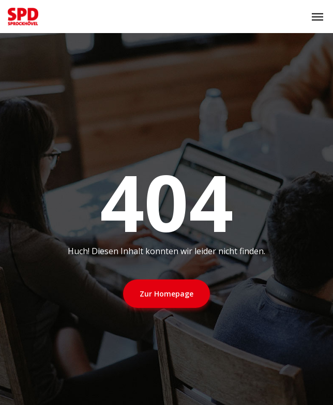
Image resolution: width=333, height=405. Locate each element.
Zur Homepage (166, 294)
